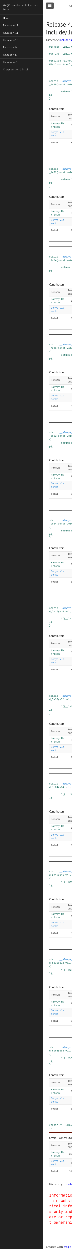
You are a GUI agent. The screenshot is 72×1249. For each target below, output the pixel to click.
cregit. (67, 1247)
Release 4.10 (10, 40)
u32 (62, 699)
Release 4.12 (10, 25)
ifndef (55, 47)
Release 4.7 (10, 62)
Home (6, 18)
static (53, 81)
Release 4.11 (10, 32)
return (65, 91)
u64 (62, 787)
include (56, 60)
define (55, 54)
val (67, 611)
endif (54, 1125)
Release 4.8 (10, 54)
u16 (62, 611)
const (61, 84)
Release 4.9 (10, 47)
